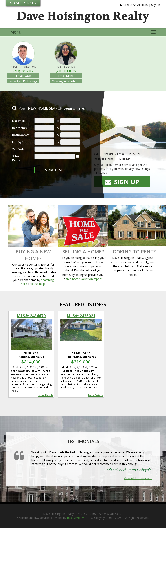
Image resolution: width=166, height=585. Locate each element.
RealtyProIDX (77, 518)
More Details (45, 395)
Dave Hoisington (23, 67)
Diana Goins (65, 67)
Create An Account (135, 5)
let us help (38, 284)
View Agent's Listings (23, 81)
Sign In (155, 5)
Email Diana (66, 76)
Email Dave (23, 76)
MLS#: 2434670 (31, 315)
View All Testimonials (138, 478)
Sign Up (122, 182)
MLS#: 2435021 (81, 315)
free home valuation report (84, 279)
